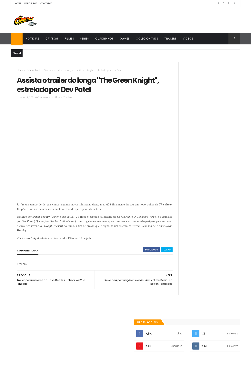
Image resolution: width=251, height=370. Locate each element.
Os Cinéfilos (183, 324)
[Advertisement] (204, 127)
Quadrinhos (104, 38)
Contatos (46, 3)
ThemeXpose (49, 364)
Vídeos (188, 38)
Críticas (52, 38)
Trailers (170, 38)
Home (18, 3)
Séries (84, 38)
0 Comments (42, 100)
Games (125, 38)
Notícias (32, 38)
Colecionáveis (147, 38)
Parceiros (30, 3)
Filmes (69, 38)
